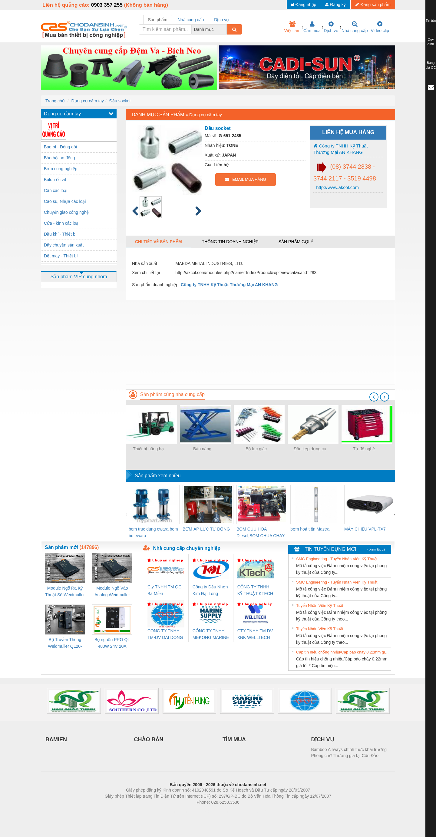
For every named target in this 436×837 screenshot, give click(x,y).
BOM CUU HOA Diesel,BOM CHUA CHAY (260, 532)
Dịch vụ (331, 27)
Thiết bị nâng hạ (148, 448)
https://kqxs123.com (247, 811)
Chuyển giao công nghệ (66, 212)
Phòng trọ (179, 811)
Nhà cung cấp (355, 27)
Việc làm (292, 27)
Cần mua (312, 27)
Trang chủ (55, 100)
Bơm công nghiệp (60, 168)
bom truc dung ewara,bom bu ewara (153, 532)
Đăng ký (335, 4)
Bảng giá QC (430, 65)
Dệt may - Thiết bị (61, 255)
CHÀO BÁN (149, 739)
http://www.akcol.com (337, 187)
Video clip (380, 27)
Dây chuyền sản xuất (64, 245)
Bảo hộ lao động (59, 157)
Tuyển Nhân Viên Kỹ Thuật (319, 605)
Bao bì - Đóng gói (60, 146)
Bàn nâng (202, 448)
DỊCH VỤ (322, 739)
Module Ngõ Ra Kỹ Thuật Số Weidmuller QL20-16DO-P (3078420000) (65, 592)
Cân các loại (55, 190)
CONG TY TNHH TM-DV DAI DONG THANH (165, 634)
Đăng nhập (303, 4)
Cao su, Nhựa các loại (65, 201)
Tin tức (431, 20)
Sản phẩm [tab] (157, 19)
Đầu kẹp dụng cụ (310, 448)
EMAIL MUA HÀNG (245, 179)
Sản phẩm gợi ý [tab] (296, 241)
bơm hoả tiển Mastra (309, 529)
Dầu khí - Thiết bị (60, 234)
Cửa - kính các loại (61, 223)
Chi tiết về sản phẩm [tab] (158, 241)
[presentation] (373, 397)
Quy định (431, 42)
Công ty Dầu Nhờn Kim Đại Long (210, 590)
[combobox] (225, 29)
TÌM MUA (234, 739)
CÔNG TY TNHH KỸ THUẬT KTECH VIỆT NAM (255, 590)
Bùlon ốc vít (55, 179)
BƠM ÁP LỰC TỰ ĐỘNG (206, 529)
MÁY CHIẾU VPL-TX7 (365, 529)
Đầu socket (119, 100)
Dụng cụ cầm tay (87, 100)
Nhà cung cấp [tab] (191, 19)
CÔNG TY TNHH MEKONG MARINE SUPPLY (211, 634)
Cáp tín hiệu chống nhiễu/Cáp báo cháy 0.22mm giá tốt (342, 652)
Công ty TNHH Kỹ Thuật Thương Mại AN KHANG (340, 149)
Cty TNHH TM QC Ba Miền (164, 590)
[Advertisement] (260, 342)
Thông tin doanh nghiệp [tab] (230, 241)
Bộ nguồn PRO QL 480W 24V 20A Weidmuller (112, 643)
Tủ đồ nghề (364, 448)
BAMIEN (56, 739)
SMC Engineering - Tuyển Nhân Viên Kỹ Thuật (336, 559)
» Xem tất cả (375, 549)
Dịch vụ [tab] (221, 19)
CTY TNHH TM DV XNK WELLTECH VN (255, 634)
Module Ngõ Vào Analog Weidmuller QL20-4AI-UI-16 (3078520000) (112, 592)
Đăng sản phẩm (373, 4)
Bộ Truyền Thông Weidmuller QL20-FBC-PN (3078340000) (65, 643)
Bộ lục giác (256, 448)
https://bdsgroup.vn (210, 811)
